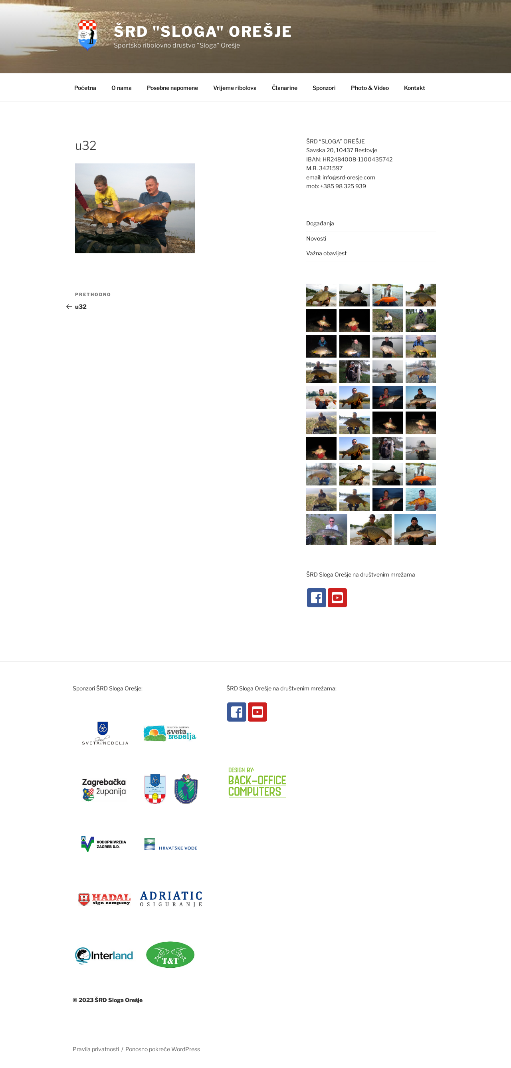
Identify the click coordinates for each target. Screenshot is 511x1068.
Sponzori (324, 87)
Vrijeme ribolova (235, 87)
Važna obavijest (326, 253)
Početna (85, 87)
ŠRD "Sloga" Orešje (203, 31)
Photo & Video (370, 87)
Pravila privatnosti (96, 1049)
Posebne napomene (172, 87)
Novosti (316, 238)
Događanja (320, 223)
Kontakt (414, 87)
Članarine (284, 87)
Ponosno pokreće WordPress (162, 1049)
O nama (121, 87)
